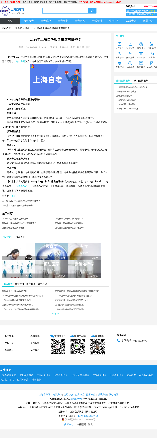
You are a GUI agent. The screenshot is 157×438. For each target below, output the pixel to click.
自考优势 (35, 343)
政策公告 (148, 20)
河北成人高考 (26, 375)
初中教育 (131, 375)
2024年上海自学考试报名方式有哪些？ (19, 223)
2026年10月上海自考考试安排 (15, 291)
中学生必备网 (146, 375)
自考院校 (46, 20)
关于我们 (35, 350)
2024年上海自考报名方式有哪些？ (25, 201)
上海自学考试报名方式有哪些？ (69, 219)
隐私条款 (90, 394)
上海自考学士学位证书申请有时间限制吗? (20, 309)
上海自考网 (19, 61)
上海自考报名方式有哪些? (21, 205)
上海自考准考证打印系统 (127, 109)
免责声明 (79, 394)
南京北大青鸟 (7, 379)
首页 (10, 20)
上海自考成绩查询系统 (126, 92)
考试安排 (97, 20)
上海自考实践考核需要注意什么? (16, 300)
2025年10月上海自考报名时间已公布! (71, 300)
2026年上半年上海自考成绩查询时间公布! (73, 296)
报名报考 (29, 20)
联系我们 (102, 394)
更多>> (55, 314)
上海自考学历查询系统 (126, 100)
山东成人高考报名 (80, 375)
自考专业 (63, 20)
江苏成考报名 (99, 375)
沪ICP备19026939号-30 (87, 416)
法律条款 (36, 379)
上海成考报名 (116, 375)
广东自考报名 (43, 375)
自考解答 (80, 20)
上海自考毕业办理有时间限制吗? (69, 309)
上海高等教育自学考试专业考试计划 (132, 87)
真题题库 (35, 336)
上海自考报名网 (8, 375)
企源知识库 (23, 379)
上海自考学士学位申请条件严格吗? (17, 305)
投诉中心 (68, 424)
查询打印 (114, 20)
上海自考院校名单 (124, 96)
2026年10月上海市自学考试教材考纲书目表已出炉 (77, 291)
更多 (13, 196)
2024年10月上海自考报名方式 (15, 219)
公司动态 (68, 394)
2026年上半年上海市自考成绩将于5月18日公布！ (23, 296)
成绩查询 (131, 20)
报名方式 (29, 28)
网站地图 (113, 394)
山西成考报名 (60, 375)
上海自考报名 (20, 186)
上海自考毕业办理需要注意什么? (69, 305)
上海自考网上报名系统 (126, 104)
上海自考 (17, 28)
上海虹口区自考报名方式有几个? (69, 228)
